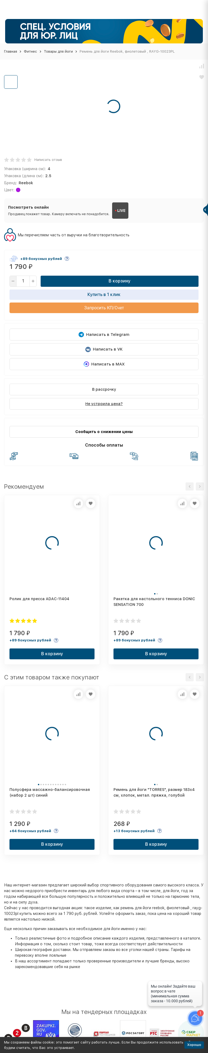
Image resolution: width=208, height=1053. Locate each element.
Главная (10, 51)
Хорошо (194, 1045)
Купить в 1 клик (104, 294)
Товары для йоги (58, 51)
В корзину (120, 281)
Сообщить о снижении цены (104, 432)
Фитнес (30, 51)
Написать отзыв (48, 160)
